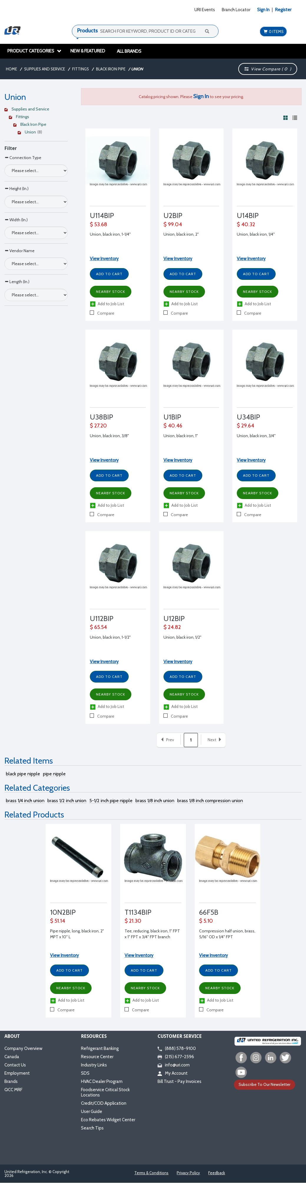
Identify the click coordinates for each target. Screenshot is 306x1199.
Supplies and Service (44, 69)
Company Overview (23, 1048)
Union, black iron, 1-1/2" (110, 637)
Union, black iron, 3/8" (109, 435)
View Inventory (104, 258)
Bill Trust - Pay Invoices (179, 1081)
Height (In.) (16, 188)
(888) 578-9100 (177, 1048)
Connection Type (22, 157)
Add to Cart (109, 274)
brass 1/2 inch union (66, 800)
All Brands (129, 51)
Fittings (80, 69)
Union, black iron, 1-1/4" (110, 234)
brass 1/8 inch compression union (210, 800)
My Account (173, 1073)
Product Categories (34, 51)
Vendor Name (19, 250)
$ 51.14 (57, 921)
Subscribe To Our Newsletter (264, 1084)
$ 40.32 (246, 224)
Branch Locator (236, 9)
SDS (85, 1073)
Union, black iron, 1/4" (256, 234)
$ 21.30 (133, 921)
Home (11, 69)
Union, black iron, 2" (181, 234)
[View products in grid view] (285, 117)
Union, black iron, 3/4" (256, 435)
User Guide (91, 1111)
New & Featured (87, 51)
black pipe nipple (23, 774)
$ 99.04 (172, 224)
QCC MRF (13, 1089)
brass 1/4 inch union (25, 800)
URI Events (204, 9)
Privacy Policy (188, 1172)
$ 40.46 (172, 425)
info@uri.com (174, 1065)
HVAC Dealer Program (102, 1081)
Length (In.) (16, 281)
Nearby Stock (110, 291)
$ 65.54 (98, 627)
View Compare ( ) (267, 69)
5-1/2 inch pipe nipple (111, 800)
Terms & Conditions (151, 1172)
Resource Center (97, 1056)
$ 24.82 (172, 627)
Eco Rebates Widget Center (108, 1119)
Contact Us (15, 1065)
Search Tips (92, 1128)
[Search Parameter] (36, 170)
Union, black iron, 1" (180, 435)
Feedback (216, 1172)
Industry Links (94, 1065)
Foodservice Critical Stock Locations (105, 1092)
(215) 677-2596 (176, 1056)
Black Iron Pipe (110, 69)
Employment (17, 1073)
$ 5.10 (206, 921)
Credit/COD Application (103, 1103)
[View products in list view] (294, 117)
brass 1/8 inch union (154, 800)
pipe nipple (54, 774)
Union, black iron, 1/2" (182, 637)
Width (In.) (16, 219)
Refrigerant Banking (100, 1048)
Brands (11, 1081)
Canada (11, 1056)
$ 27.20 (98, 425)
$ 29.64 (245, 425)
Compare (102, 313)
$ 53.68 (98, 224)
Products (87, 30)
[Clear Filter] (35, 110)
